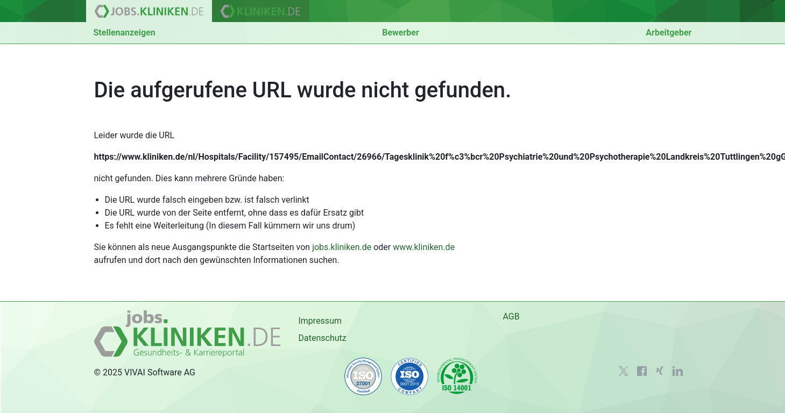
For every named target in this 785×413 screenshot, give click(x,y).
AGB (511, 316)
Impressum (320, 321)
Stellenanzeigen (124, 32)
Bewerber (400, 32)
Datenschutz (322, 338)
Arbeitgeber (668, 32)
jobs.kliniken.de (341, 247)
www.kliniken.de (424, 247)
